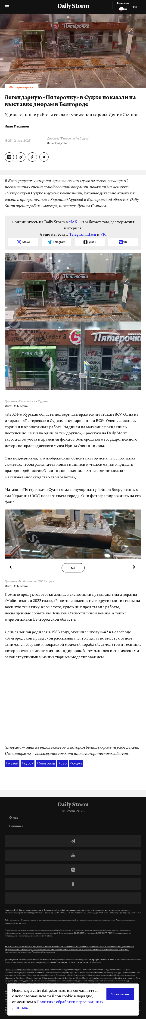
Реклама (16, 826)
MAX (72, 222)
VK (103, 235)
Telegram (77, 235)
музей (12, 763)
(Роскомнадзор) (26, 913)
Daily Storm (73, 6)
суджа (76, 763)
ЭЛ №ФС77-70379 (65, 913)
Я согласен (120, 994)
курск (27, 763)
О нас (13, 817)
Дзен (91, 235)
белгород (46, 763)
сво (63, 763)
